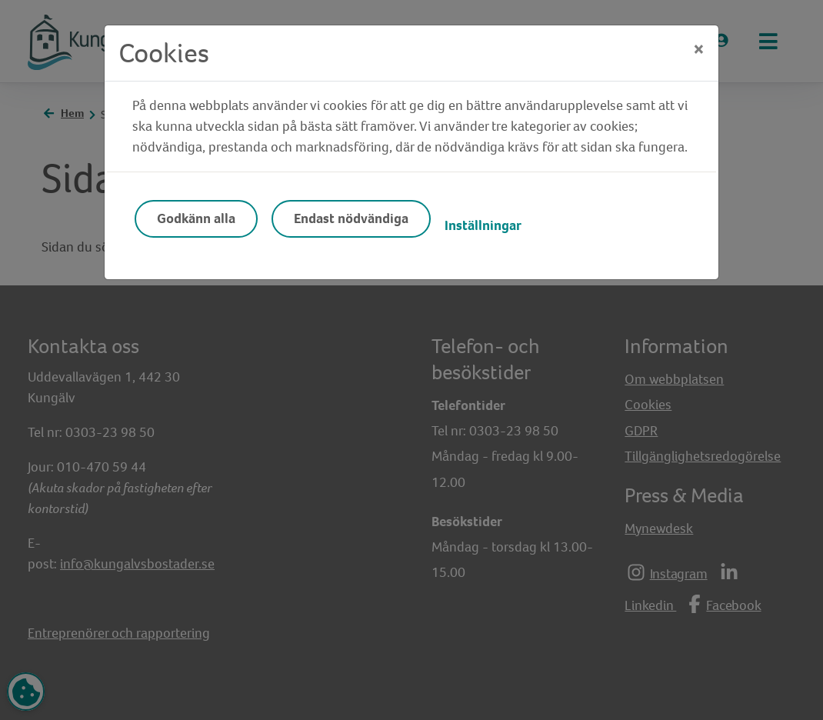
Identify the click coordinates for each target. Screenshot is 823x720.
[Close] (698, 49)
